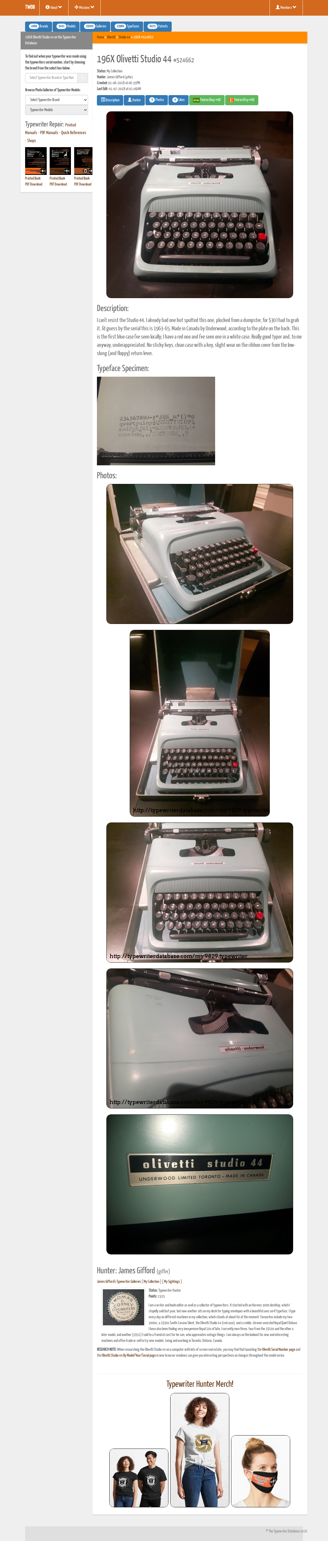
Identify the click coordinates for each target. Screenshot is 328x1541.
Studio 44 (124, 37)
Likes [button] (178, 100)
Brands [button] (38, 26)
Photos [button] (156, 100)
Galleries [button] (95, 26)
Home (100, 37)
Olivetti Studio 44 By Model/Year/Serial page (129, 1356)
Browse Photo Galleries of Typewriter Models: (53, 90)
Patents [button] (157, 26)
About (54, 7)
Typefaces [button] (127, 26)
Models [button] (66, 26)
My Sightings (172, 1282)
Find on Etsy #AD (241, 100)
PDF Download (33, 184)
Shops (31, 141)
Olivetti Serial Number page (278, 1350)
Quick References (73, 133)
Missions (84, 7)
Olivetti (111, 37)
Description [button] (110, 99)
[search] (56, 100)
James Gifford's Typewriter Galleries (119, 1282)
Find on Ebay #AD (207, 100)
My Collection (151, 1282)
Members (286, 7)
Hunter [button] (134, 99)
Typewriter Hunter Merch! (199, 1384)
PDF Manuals (49, 133)
